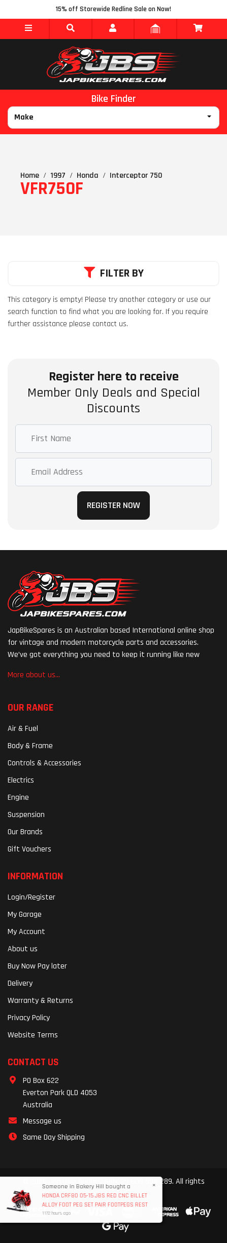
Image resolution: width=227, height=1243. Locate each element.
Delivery (20, 983)
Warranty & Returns (40, 1000)
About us (23, 949)
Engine (18, 797)
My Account (26, 931)
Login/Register (31, 897)
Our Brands (25, 832)
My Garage (25, 914)
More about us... (34, 675)
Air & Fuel (23, 728)
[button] (28, 29)
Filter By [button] (114, 273)
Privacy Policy (29, 1018)
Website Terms (33, 1035)
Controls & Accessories (44, 763)
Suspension (26, 814)
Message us (42, 1121)
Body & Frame (30, 746)
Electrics (21, 780)
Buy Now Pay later (37, 966)
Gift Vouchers (29, 849)
